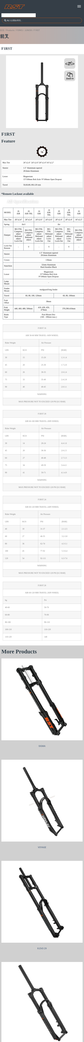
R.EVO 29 (42, 948)
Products (10, 30)
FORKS (19, 30)
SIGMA (42, 746)
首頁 (2, 30)
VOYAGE (42, 847)
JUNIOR (28, 30)
